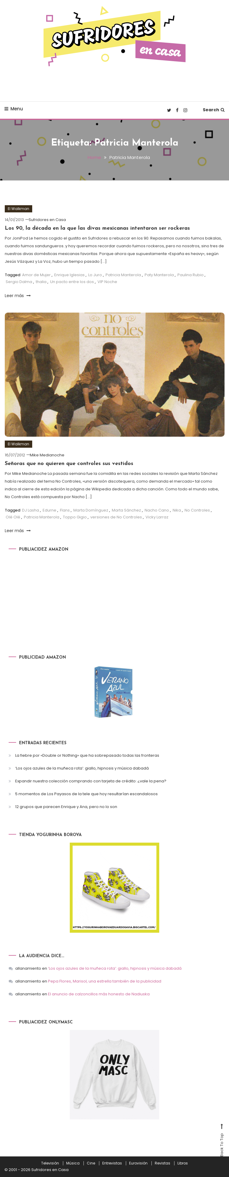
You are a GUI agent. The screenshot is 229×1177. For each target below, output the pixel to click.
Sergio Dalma (19, 282)
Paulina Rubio (190, 275)
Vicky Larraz (157, 517)
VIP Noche (107, 282)
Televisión (50, 1163)
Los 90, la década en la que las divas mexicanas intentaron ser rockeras (97, 228)
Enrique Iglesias (69, 275)
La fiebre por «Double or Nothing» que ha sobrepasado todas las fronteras (87, 755)
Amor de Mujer (36, 275)
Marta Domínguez (90, 510)
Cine (91, 1163)
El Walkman (18, 208)
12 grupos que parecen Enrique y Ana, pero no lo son (66, 807)
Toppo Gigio (75, 517)
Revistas (162, 1163)
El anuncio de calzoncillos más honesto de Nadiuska (99, 994)
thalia (41, 282)
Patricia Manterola (123, 275)
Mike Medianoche (47, 455)
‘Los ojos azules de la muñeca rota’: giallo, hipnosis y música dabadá (82, 768)
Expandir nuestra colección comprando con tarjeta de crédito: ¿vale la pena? (90, 781)
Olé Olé (13, 517)
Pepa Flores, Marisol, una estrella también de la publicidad (104, 981)
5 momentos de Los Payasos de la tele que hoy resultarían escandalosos (86, 794)
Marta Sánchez (126, 510)
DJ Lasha (30, 510)
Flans (65, 510)
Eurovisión (138, 1163)
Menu (13, 109)
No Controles (197, 510)
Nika (177, 510)
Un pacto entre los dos (72, 282)
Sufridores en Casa (47, 220)
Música (73, 1163)
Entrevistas (112, 1163)
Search (214, 110)
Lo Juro (95, 275)
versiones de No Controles (116, 517)
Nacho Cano (157, 510)
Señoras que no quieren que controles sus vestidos (69, 464)
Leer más (18, 296)
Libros (182, 1163)
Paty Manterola (159, 275)
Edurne (49, 510)
